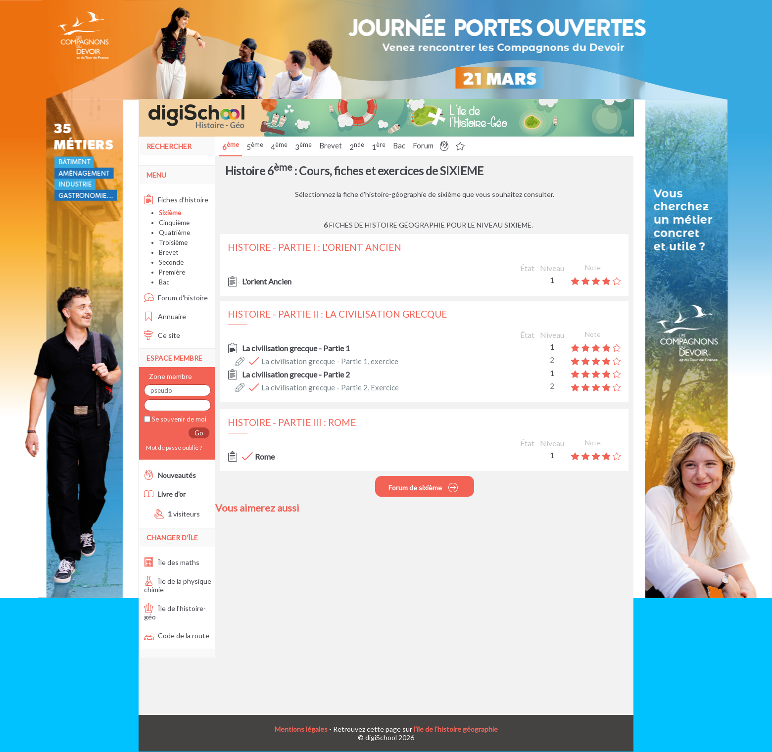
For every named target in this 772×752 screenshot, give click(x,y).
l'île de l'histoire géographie (456, 729)
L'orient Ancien (266, 281)
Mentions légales (301, 729)
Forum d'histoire (176, 297)
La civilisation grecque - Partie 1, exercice (329, 361)
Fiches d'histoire (176, 199)
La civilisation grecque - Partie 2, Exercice (330, 387)
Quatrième (174, 232)
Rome (265, 456)
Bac (399, 145)
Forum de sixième (423, 487)
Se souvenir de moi (178, 419)
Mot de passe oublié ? (173, 447)
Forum (423, 145)
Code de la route (176, 635)
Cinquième (174, 223)
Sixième (170, 213)
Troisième (173, 242)
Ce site (162, 335)
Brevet (330, 145)
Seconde (171, 262)
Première (172, 272)
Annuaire (165, 316)
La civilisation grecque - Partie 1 (296, 348)
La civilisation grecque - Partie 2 (296, 374)
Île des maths (171, 562)
